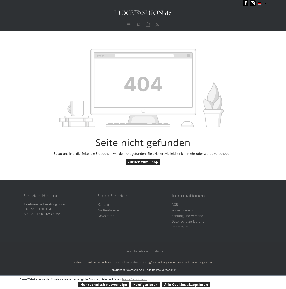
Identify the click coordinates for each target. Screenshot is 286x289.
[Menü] (128, 24)
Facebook (141, 251)
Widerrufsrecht (183, 210)
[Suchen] (138, 24)
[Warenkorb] (148, 24)
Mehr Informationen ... (134, 279)
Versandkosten (134, 262)
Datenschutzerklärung (188, 221)
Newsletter (106, 216)
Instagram (159, 251)
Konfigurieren (145, 284)
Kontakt (103, 204)
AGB (175, 204)
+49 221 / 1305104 (37, 209)
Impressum (180, 227)
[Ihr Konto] (157, 24)
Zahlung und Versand (187, 216)
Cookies (125, 251)
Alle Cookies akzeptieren (186, 284)
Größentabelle (108, 210)
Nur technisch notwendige (103, 284)
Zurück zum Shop (143, 162)
